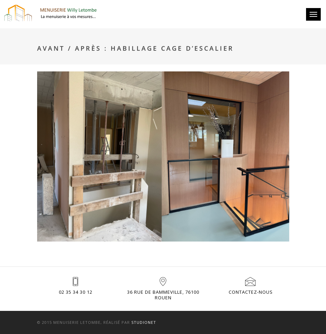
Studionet (143, 322)
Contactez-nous (251, 292)
